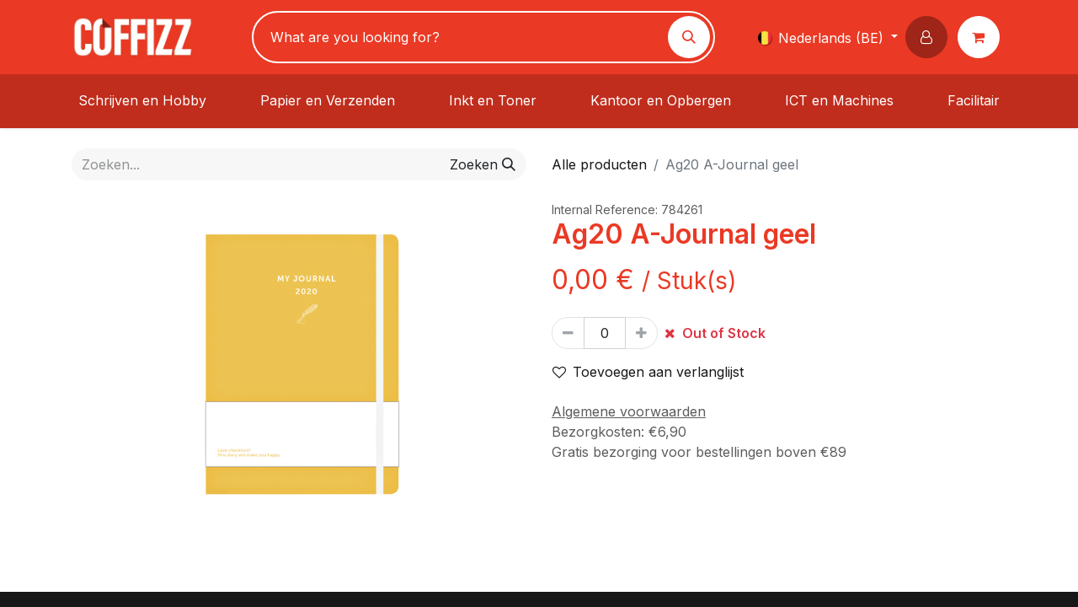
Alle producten (599, 164)
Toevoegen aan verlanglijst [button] (648, 371)
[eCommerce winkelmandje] (982, 37)
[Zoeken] (689, 37)
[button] (929, 37)
